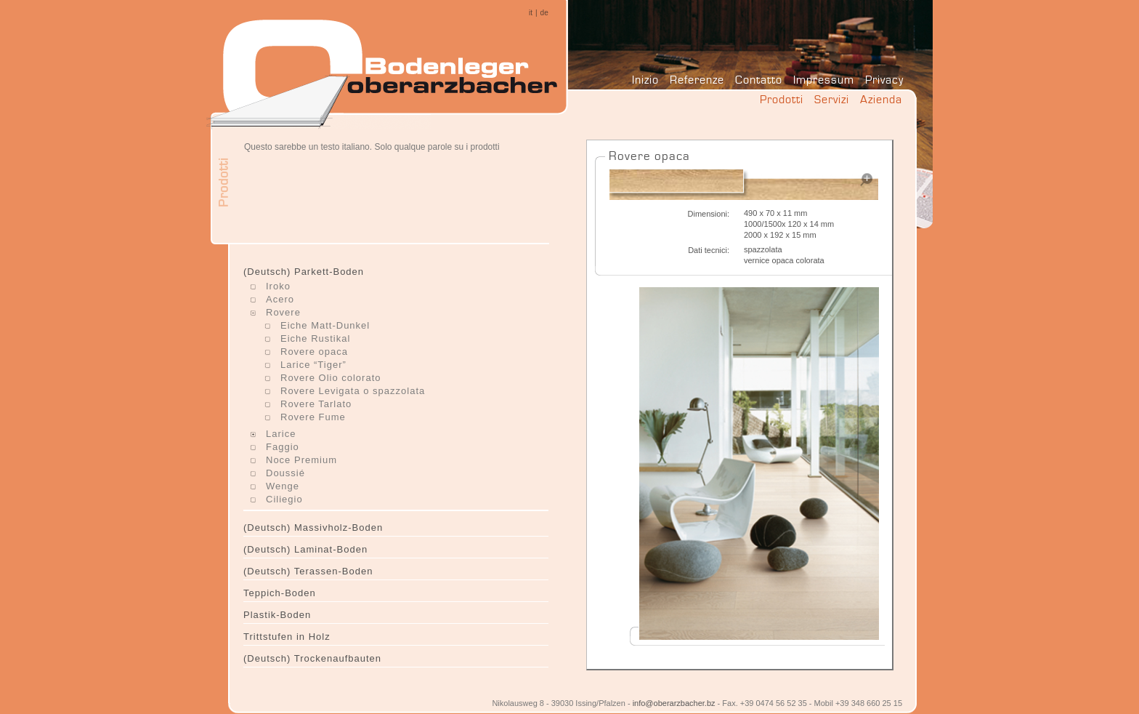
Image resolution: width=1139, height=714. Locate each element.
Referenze (697, 79)
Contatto (758, 79)
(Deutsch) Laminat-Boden (305, 549)
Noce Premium (301, 459)
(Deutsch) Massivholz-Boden (313, 527)
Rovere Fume (313, 417)
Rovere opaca (314, 351)
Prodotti (781, 99)
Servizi (831, 99)
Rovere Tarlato (316, 403)
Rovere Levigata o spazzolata (352, 390)
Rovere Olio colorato (330, 377)
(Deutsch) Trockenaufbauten (312, 658)
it (530, 13)
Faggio (282, 446)
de (544, 13)
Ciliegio (284, 499)
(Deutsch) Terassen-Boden (308, 571)
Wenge (282, 486)
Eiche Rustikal (315, 338)
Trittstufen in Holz (287, 636)
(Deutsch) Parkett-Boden (303, 271)
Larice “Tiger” (313, 364)
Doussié (285, 473)
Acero (280, 299)
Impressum (823, 79)
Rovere (283, 312)
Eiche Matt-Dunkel (325, 325)
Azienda (881, 99)
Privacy (884, 79)
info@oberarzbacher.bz (674, 703)
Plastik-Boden (277, 614)
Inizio (645, 79)
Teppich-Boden (279, 592)
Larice (281, 433)
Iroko (278, 286)
